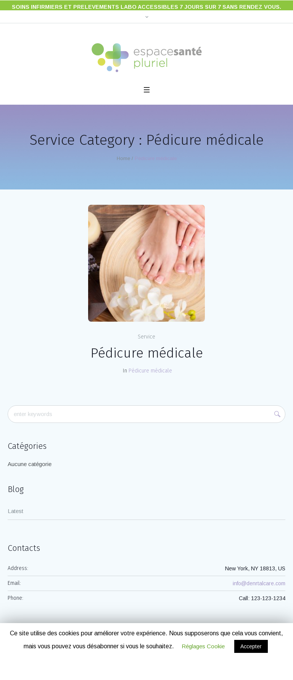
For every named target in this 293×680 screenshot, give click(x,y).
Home (123, 153)
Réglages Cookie (203, 646)
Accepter (251, 646)
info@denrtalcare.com (259, 578)
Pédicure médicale (146, 347)
